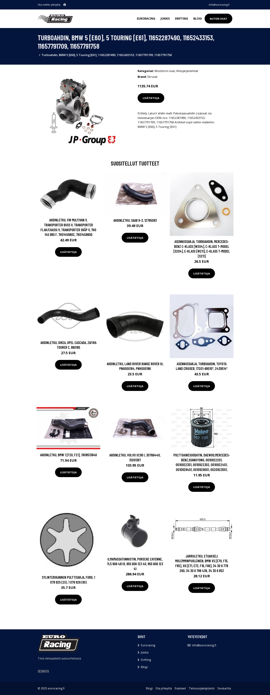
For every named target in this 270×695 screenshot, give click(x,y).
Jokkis (165, 18)
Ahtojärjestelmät (187, 71)
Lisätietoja (151, 98)
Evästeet (180, 688)
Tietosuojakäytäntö (202, 688)
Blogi (197, 18)
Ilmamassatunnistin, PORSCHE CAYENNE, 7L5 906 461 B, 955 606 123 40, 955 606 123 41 (135, 564)
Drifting (181, 18)
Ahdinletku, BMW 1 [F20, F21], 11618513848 (68, 455)
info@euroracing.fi (219, 4)
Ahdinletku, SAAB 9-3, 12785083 (135, 220)
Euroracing (146, 18)
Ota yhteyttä (164, 688)
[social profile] (64, 4)
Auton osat (218, 18)
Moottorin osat (165, 71)
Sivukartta (224, 688)
